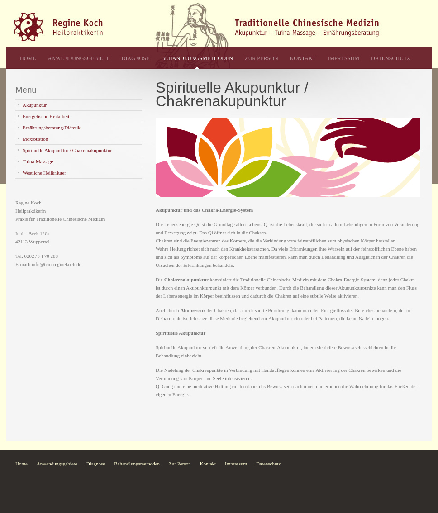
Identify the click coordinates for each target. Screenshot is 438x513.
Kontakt (303, 58)
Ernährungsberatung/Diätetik (52, 127)
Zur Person (261, 58)
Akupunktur (35, 105)
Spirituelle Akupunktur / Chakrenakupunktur (67, 150)
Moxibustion (35, 139)
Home (28, 58)
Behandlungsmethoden (197, 58)
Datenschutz (390, 58)
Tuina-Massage (38, 161)
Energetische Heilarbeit (46, 116)
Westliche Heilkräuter (44, 173)
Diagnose (136, 58)
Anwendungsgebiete (79, 58)
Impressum (343, 58)
